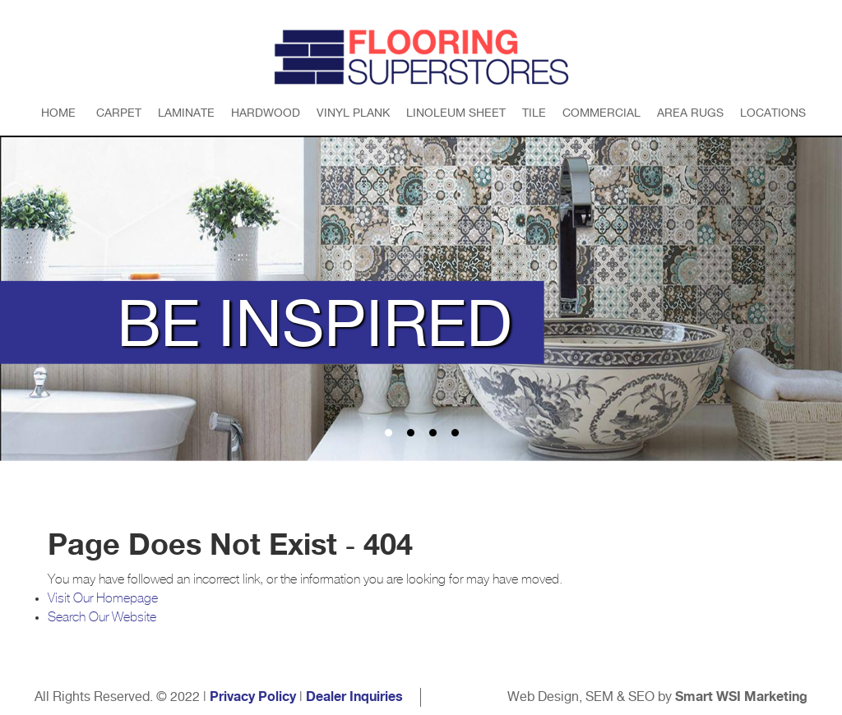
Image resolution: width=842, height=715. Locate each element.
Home (58, 112)
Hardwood (265, 112)
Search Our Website (102, 617)
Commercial (601, 112)
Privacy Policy (253, 696)
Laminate (186, 112)
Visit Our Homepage (103, 598)
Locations (773, 112)
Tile (534, 112)
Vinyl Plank (353, 112)
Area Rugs (690, 112)
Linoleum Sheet (456, 112)
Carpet (118, 112)
